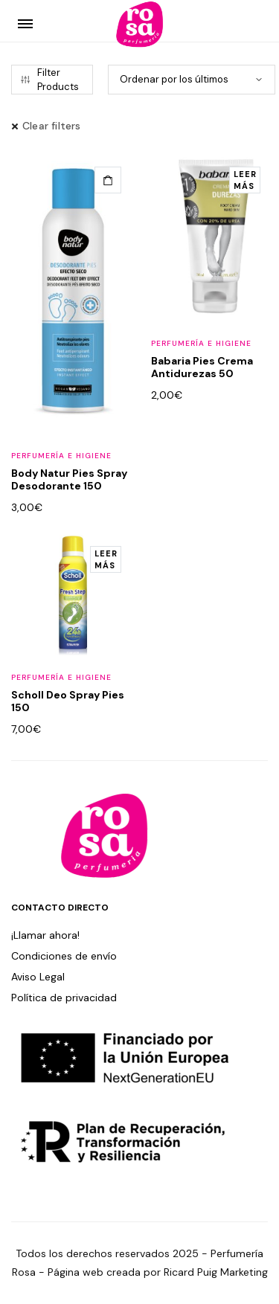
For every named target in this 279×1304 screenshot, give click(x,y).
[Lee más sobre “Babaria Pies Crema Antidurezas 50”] (244, 180)
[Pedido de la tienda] (191, 79)
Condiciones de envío (64, 956)
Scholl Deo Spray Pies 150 (67, 701)
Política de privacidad (64, 997)
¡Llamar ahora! (45, 935)
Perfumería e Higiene (61, 455)
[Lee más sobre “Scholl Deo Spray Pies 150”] (105, 559)
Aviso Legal (38, 976)
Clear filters (51, 125)
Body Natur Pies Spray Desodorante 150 (69, 479)
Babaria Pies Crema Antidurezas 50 (202, 367)
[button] (107, 180)
